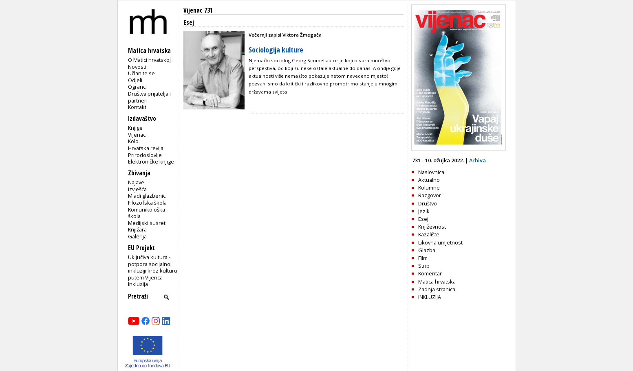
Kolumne (429, 187)
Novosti (137, 66)
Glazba (426, 250)
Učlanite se (141, 73)
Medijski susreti (147, 223)
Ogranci (137, 86)
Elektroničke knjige (151, 161)
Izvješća (137, 189)
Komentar (430, 273)
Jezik (424, 211)
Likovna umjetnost (440, 242)
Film (423, 258)
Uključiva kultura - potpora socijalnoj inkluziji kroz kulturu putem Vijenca (152, 267)
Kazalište (428, 234)
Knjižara (137, 229)
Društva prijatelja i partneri (149, 97)
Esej (423, 219)
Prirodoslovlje (145, 155)
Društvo (427, 203)
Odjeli (135, 80)
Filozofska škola (147, 202)
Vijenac (137, 134)
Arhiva (477, 160)
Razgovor (429, 195)
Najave (136, 182)
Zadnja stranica (436, 289)
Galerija (137, 236)
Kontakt (137, 107)
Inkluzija (138, 284)
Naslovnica (431, 172)
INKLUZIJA (429, 297)
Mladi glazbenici (147, 195)
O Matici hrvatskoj (149, 59)
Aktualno (429, 179)
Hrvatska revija (145, 148)
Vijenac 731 (198, 10)
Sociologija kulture (276, 50)
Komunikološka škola (146, 213)
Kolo (133, 141)
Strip (424, 265)
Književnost (432, 226)
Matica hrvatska (437, 281)
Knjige (135, 127)
